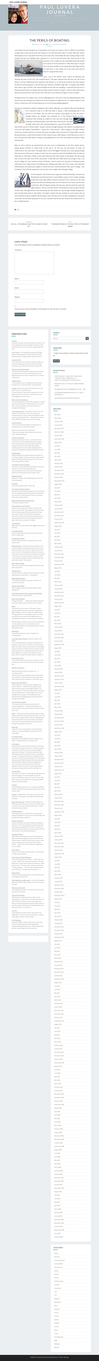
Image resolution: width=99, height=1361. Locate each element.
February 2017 (58, 794)
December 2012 (59, 968)
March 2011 (57, 1042)
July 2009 (57, 1111)
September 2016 (59, 812)
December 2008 (59, 1136)
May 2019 (57, 700)
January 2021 (58, 630)
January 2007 (58, 1216)
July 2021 (57, 610)
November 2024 (59, 474)
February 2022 (58, 585)
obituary (56, 1309)
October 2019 (58, 683)
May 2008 (57, 1160)
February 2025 (58, 463)
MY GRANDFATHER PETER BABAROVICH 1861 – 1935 (69, 389)
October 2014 (58, 892)
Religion (56, 1323)
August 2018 (58, 732)
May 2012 (57, 993)
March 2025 (57, 460)
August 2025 (58, 442)
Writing (56, 1347)
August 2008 (58, 1150)
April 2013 (57, 955)
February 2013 (58, 961)
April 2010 (57, 1080)
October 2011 (58, 1017)
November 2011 (59, 1014)
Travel (56, 1333)
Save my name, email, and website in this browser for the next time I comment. (41, 309)
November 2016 (59, 805)
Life (18, 210)
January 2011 (58, 1049)
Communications (59, 1260)
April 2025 (57, 456)
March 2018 (57, 749)
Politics (56, 1316)
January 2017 (58, 798)
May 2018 (57, 742)
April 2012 (57, 996)
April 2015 (57, 871)
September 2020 (59, 644)
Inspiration (57, 1288)
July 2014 (57, 902)
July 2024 (57, 488)
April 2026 (57, 414)
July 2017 (57, 777)
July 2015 (57, 860)
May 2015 (57, 867)
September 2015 (59, 853)
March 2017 (57, 791)
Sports (56, 1330)
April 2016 (57, 829)
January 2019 (58, 714)
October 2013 (58, 934)
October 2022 (58, 561)
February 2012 (58, 1003)
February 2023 (58, 547)
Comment (18, 250)
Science (56, 1326)
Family (56, 1271)
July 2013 (57, 944)
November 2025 (59, 432)
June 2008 (57, 1157)
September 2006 (59, 1230)
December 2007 (59, 1178)
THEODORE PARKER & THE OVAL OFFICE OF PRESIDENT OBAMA (70, 224)
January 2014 (58, 923)
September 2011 (59, 1021)
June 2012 (57, 989)
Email (17, 288)
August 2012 (58, 982)
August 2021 (58, 606)
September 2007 (59, 1188)
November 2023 (59, 515)
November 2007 (59, 1181)
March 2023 (57, 543)
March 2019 (57, 707)
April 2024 (57, 498)
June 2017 (57, 780)
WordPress (53, 1357)
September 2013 (59, 937)
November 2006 (59, 1223)
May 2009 (57, 1118)
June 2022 (57, 575)
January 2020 (58, 672)
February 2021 (58, 627)
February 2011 (58, 1045)
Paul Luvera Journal (18, 2)
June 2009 (57, 1115)
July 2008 (57, 1153)
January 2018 (58, 756)
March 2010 (57, 1083)
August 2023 (58, 526)
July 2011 (57, 1028)
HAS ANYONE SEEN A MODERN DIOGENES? (67, 398)
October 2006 (58, 1226)
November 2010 (59, 1056)
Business (57, 1257)
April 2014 (57, 913)
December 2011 (59, 1010)
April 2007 (57, 1205)
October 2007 (58, 1184)
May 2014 (57, 909)
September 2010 (59, 1063)
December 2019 (59, 676)
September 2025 (59, 439)
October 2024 (58, 477)
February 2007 (58, 1212)
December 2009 (59, 1094)
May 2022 (57, 578)
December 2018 (59, 718)
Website (17, 297)
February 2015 (58, 878)
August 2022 (58, 568)
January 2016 (58, 840)
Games (56, 1274)
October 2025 (58, 435)
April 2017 (57, 787)
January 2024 (58, 509)
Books (56, 1253)
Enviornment (58, 1267)
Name (17, 279)
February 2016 (58, 836)
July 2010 (57, 1069)
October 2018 (58, 725)
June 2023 (57, 533)
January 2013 (58, 965)
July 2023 (57, 529)
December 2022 (59, 554)
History (56, 1278)
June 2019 (57, 697)
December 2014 (59, 885)
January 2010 (58, 1090)
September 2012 (59, 979)
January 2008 (58, 1174)
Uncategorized (58, 1337)
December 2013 (59, 927)
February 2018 (58, 752)
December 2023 (59, 512)
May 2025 (57, 453)
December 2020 (59, 634)
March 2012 (57, 1000)
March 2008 (57, 1167)
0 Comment (63, 44)
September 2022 (59, 564)
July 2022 (57, 571)
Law (55, 1292)
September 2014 (59, 895)
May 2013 (57, 951)
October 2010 (58, 1059)
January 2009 (58, 1132)
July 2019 (57, 693)
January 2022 (58, 589)
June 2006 (57, 1233)
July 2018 (57, 735)
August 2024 (58, 484)
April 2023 (57, 540)
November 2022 (59, 557)
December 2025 (59, 428)
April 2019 (57, 704)
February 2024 (58, 505)
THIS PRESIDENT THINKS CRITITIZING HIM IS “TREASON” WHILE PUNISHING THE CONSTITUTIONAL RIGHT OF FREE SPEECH (68, 378)
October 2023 (58, 519)
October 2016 (58, 808)
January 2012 (58, 1007)
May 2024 (57, 495)
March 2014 (57, 916)
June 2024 (57, 491)
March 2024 (57, 502)
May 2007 (57, 1202)
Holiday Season (59, 1281)
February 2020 (58, 669)
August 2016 (58, 815)
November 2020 (59, 637)
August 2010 (58, 1066)
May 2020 (57, 658)
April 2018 (57, 745)
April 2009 (57, 1122)
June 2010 (57, 1073)
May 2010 (57, 1076)
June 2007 (57, 1198)
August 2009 (58, 1108)
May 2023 (57, 536)
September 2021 (59, 603)
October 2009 (58, 1101)
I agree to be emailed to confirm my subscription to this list (70, 354)
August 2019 (58, 690)
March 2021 (57, 623)
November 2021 (59, 596)
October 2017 (58, 766)
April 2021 (57, 620)
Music (56, 1305)
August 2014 (58, 899)
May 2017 (57, 784)
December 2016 (59, 801)
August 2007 (58, 1191)
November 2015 (59, 846)
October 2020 (58, 641)
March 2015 (57, 874)
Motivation (57, 1302)
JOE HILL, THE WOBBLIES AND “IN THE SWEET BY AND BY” (29, 224)
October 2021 (58, 599)
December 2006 (59, 1219)
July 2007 (57, 1195)
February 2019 (58, 711)
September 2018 (59, 728)
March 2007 (57, 1209)
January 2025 (58, 467)
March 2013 (57, 958)
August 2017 (58, 773)
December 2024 (59, 470)
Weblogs (57, 1344)
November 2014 (59, 888)
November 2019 (59, 679)
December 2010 (59, 1052)
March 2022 (57, 582)
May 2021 (57, 617)
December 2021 (59, 592)
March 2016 (57, 833)
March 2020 (57, 665)
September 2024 (59, 481)
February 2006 (58, 1237)
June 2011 (57, 1031)
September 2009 (59, 1104)
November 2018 (59, 721)
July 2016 (57, 819)
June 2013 (57, 948)
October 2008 (58, 1143)
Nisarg (66, 1357)
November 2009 (59, 1097)
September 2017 (59, 770)
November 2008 (59, 1139)
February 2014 (58, 920)
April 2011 (57, 1038)
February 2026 (58, 421)
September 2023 (59, 522)
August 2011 (58, 1024)
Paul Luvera (52, 44)
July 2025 (57, 446)
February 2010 (58, 1087)
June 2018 (57, 738)
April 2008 (57, 1164)
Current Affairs (58, 1264)
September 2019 (59, 686)
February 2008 (58, 1171)
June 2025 (57, 449)
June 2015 (57, 864)
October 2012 (58, 975)
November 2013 (59, 930)
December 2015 (59, 843)
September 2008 (59, 1146)
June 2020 (57, 655)
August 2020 (58, 648)
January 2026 (58, 425)
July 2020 (57, 651)
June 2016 (57, 822)
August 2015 (58, 857)
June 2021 (57, 613)
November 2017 (59, 763)
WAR (55, 1340)
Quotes (56, 1319)
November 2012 (59, 972)
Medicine (57, 1299)
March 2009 (57, 1125)
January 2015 (58, 881)
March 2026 (57, 418)
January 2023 (58, 550)
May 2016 (57, 826)
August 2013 (58, 941)
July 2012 (57, 986)
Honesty (56, 1285)
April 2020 (57, 662)
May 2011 (57, 1035)
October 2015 (58, 850)
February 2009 (58, 1129)
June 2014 (57, 906)
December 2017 (59, 759)
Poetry (56, 1312)
